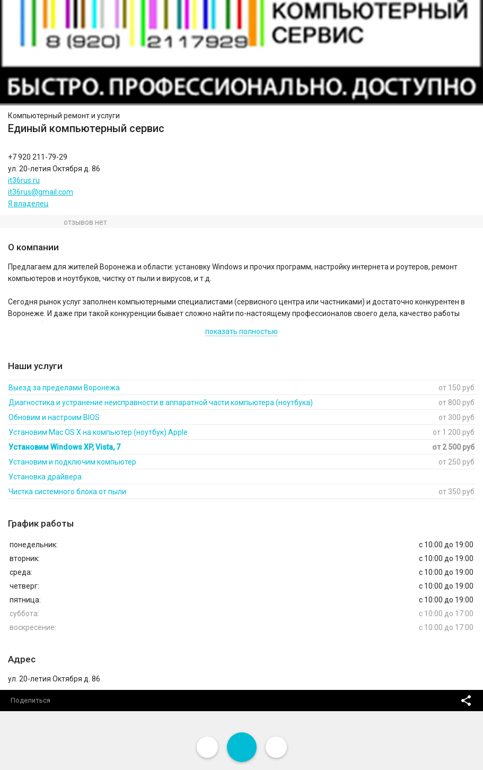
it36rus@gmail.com (40, 192)
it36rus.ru (24, 180)
